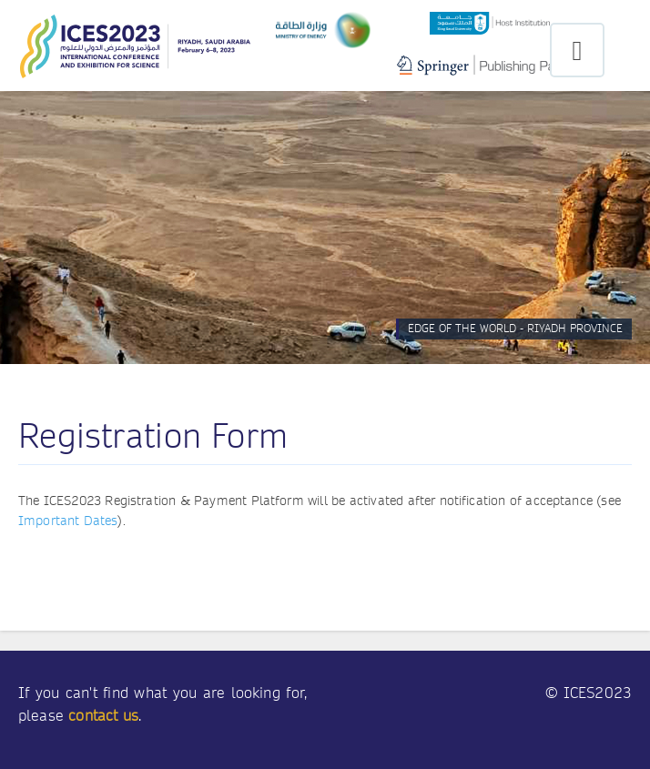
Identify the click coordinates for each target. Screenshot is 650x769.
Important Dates (67, 520)
